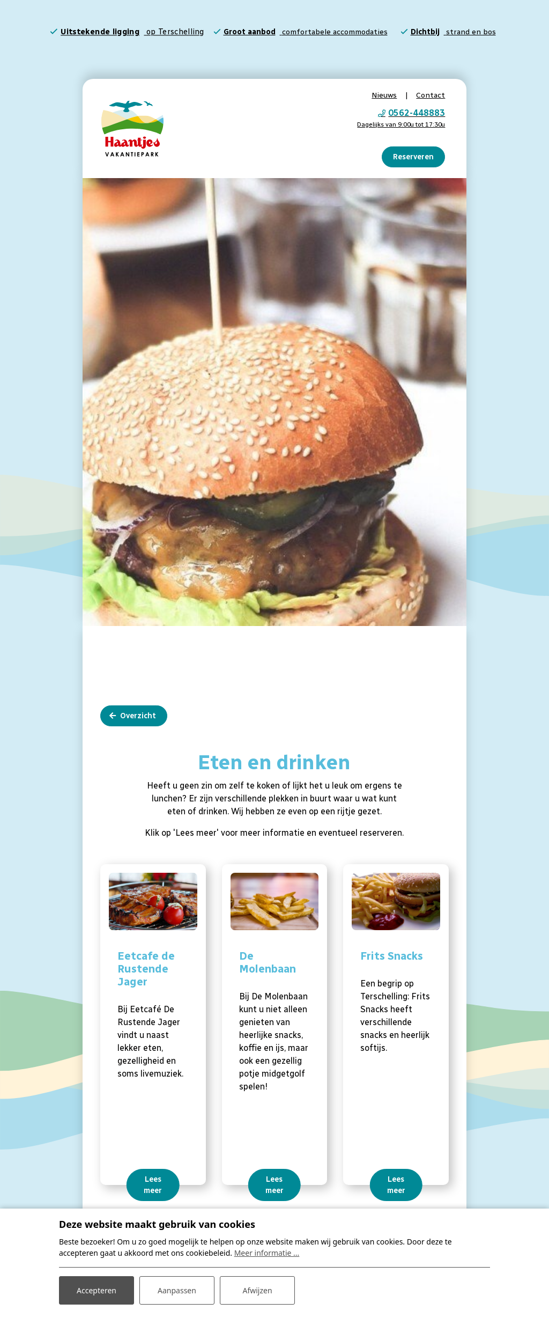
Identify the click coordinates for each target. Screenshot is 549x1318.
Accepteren (96, 1290)
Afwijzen (257, 1290)
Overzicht (138, 713)
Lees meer (153, 1182)
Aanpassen (177, 1290)
